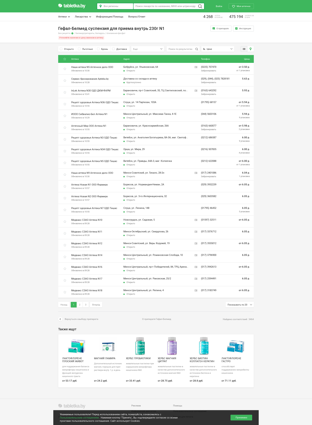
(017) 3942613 (208, 266)
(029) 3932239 (208, 184)
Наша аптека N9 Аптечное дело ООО (92, 172)
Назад (63, 304)
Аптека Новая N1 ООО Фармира (89, 184)
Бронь (102, 49)
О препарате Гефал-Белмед (156, 319)
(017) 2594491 (208, 278)
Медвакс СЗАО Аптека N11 (86, 231)
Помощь (177, 405)
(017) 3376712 (208, 231)
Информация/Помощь (109, 16)
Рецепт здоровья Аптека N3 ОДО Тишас (94, 137)
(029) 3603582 (208, 196)
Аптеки (64, 16)
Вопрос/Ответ (136, 16)
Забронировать (208, 70)
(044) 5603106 (208, 113)
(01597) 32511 (208, 219)
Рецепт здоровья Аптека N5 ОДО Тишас (94, 161)
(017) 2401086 (208, 172)
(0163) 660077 (208, 125)
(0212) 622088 (208, 161)
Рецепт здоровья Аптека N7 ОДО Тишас (94, 208)
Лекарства (83, 16)
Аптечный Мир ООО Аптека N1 (88, 125)
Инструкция (243, 28)
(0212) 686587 (208, 137)
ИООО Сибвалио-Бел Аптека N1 (89, 114)
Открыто (67, 49)
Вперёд (96, 304)
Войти (219, 6)
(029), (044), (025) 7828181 (215, 78)
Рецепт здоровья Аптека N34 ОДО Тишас (95, 149)
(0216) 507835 (208, 149)
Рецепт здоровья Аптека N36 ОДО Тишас (95, 102)
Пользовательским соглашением (79, 417)
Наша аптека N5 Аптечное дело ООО (92, 67)
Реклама (136, 405)
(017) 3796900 (208, 255)
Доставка (119, 49)
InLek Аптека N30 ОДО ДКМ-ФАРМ (91, 90)
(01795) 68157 (208, 102)
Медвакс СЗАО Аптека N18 (86, 290)
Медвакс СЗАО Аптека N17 (86, 278)
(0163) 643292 (208, 90)
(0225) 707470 (208, 66)
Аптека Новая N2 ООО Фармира (89, 196)
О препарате (221, 28)
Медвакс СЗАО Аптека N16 (86, 266)
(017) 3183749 (208, 290)
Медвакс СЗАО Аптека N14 (86, 255)
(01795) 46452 (208, 208)
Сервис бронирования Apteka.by (90, 78)
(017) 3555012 (208, 243)
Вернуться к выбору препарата (78, 319)
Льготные (85, 49)
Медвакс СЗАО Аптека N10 (86, 219)
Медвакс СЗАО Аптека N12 (86, 243)
